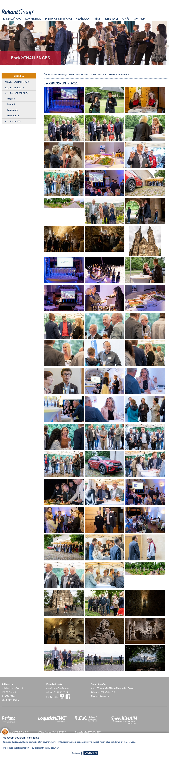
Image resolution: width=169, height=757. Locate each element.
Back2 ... (19, 75)
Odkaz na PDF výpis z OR (103, 692)
